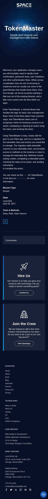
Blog (7, 380)
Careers (8, 386)
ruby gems (21, 178)
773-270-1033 (10, 483)
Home (7, 371)
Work (7, 377)
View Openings (24, 344)
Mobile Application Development (17, 437)
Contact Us (24, 293)
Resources (9, 390)
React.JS (8, 409)
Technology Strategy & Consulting (18, 443)
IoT (6, 415)
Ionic (7, 418)
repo (26, 175)
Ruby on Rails (10, 406)
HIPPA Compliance (12, 421)
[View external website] (5, 221)
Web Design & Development (16, 434)
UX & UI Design (11, 440)
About (7, 374)
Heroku (8, 412)
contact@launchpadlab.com (16, 486)
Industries (9, 383)
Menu (43, 494)
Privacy (8, 393)
